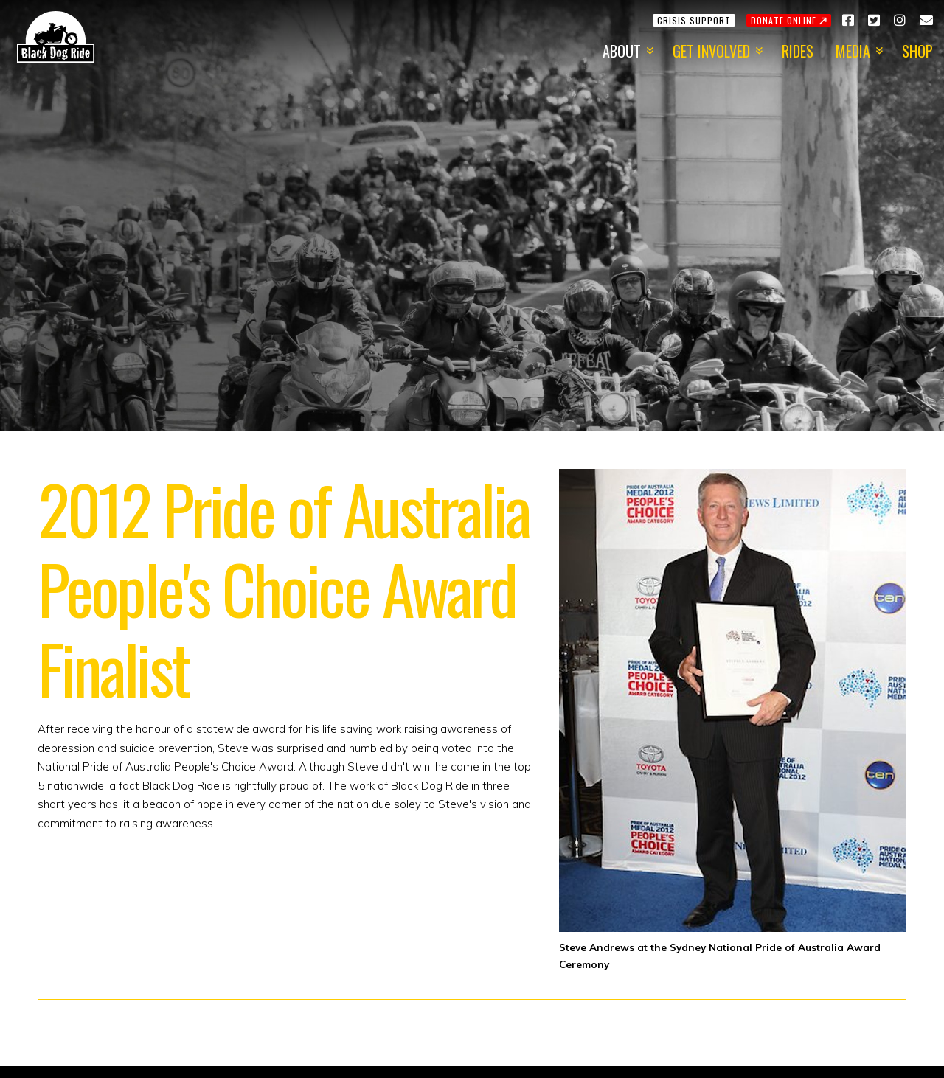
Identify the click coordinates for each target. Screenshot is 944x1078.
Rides (797, 51)
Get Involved (711, 51)
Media (853, 51)
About (622, 51)
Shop (917, 51)
